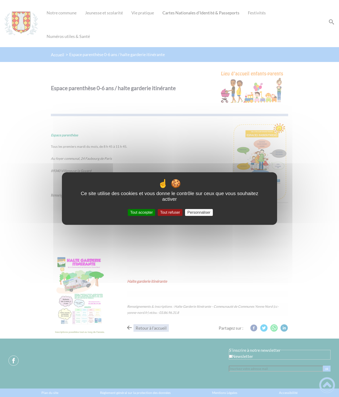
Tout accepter (141, 212)
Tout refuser (170, 212)
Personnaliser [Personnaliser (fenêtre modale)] (198, 212)
